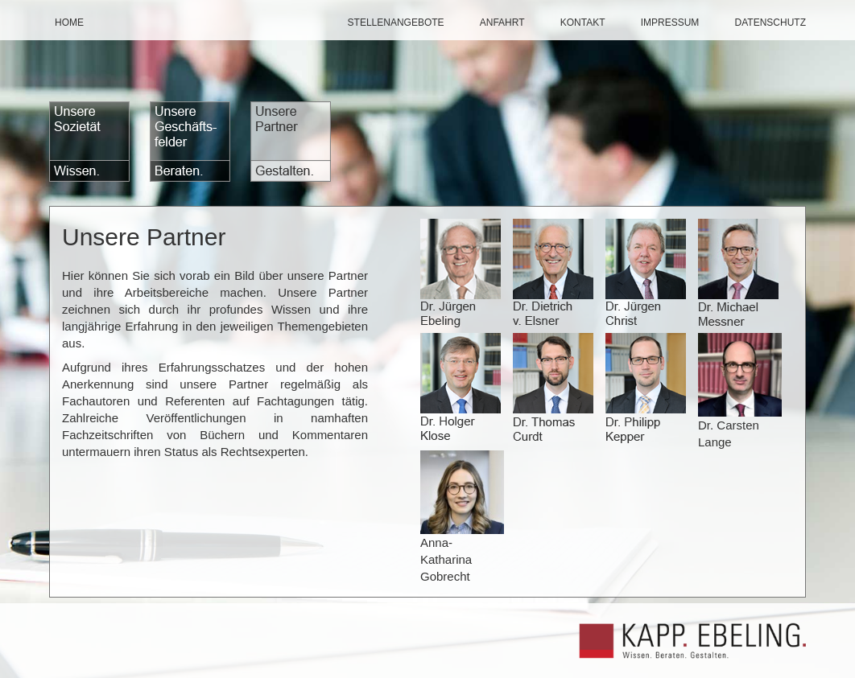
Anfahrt (502, 22)
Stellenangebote (396, 22)
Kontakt (582, 22)
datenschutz (770, 22)
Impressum (670, 22)
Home (69, 22)
